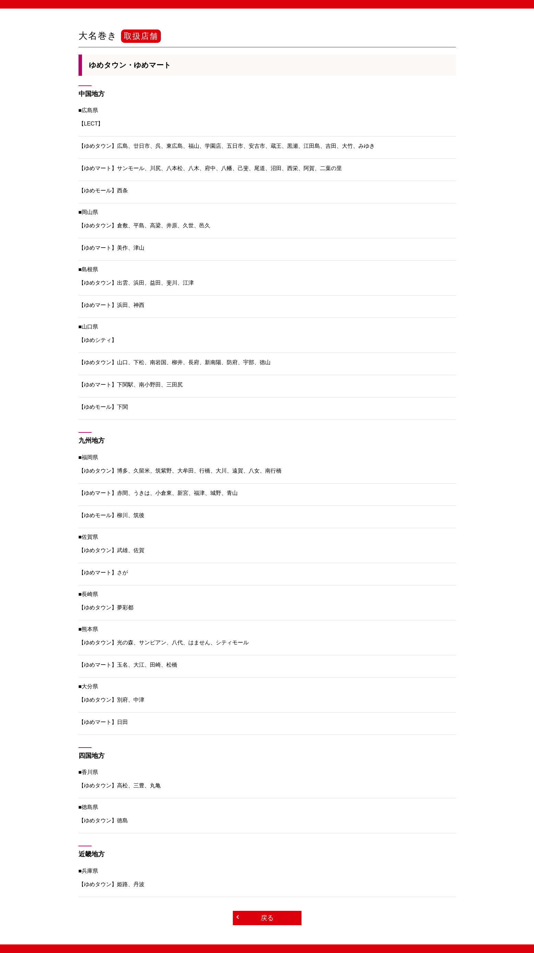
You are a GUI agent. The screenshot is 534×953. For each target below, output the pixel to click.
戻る (267, 917)
